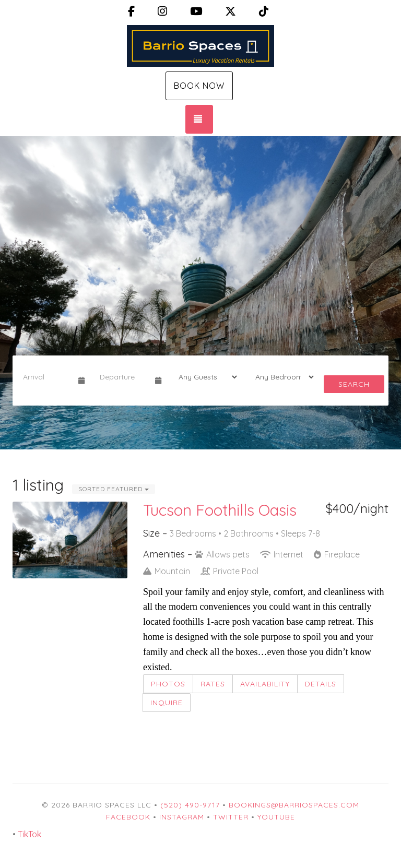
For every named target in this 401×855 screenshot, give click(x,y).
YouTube (276, 817)
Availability (265, 683)
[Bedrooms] (281, 377)
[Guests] (204, 377)
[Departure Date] (122, 377)
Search (354, 384)
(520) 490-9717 (190, 805)
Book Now (199, 85)
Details (320, 683)
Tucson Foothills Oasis (220, 510)
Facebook (128, 817)
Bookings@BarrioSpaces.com (294, 805)
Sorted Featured (113, 489)
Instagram (181, 817)
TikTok (29, 834)
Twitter (231, 817)
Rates (212, 683)
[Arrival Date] (46, 377)
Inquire (166, 702)
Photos (168, 683)
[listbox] (200, 292)
